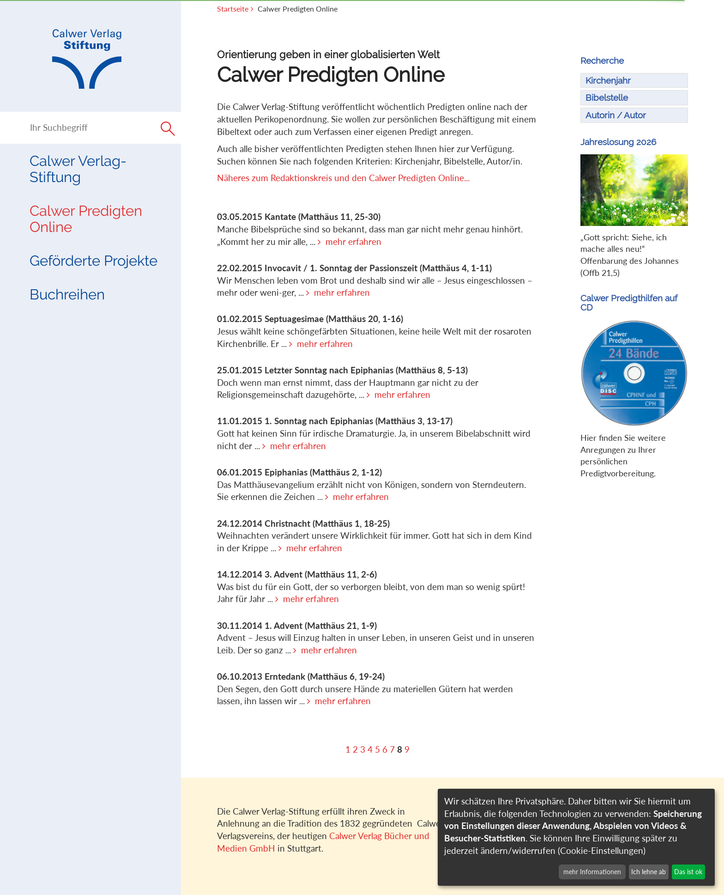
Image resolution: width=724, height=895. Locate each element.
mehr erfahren (353, 241)
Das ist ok (688, 872)
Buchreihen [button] (67, 294)
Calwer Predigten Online (86, 218)
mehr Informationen (592, 872)
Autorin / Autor (615, 115)
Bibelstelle (606, 97)
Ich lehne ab (648, 872)
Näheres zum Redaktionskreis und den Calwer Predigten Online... (343, 177)
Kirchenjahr (608, 80)
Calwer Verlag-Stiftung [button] (78, 168)
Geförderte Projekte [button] (93, 260)
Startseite (232, 9)
